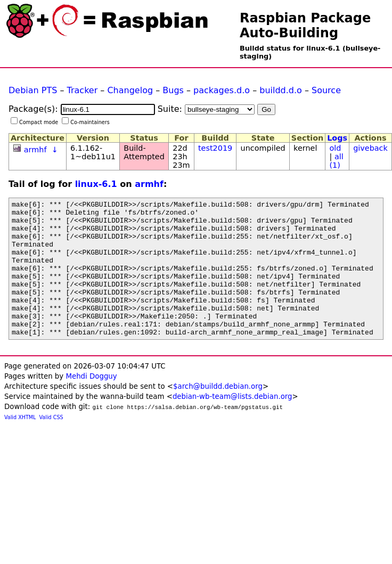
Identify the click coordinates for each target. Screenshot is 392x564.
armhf (35, 149)
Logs (337, 138)
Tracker (82, 90)
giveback (370, 148)
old (335, 148)
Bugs (173, 90)
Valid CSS (51, 444)
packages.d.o (221, 90)
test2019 (215, 148)
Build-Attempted (144, 152)
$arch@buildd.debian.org (218, 414)
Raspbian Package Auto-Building (305, 25)
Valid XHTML (20, 444)
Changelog (130, 90)
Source (326, 90)
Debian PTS (33, 90)
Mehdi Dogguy (91, 403)
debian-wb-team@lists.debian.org (232, 424)
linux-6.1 (96, 184)
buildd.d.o (280, 90)
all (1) (336, 160)
